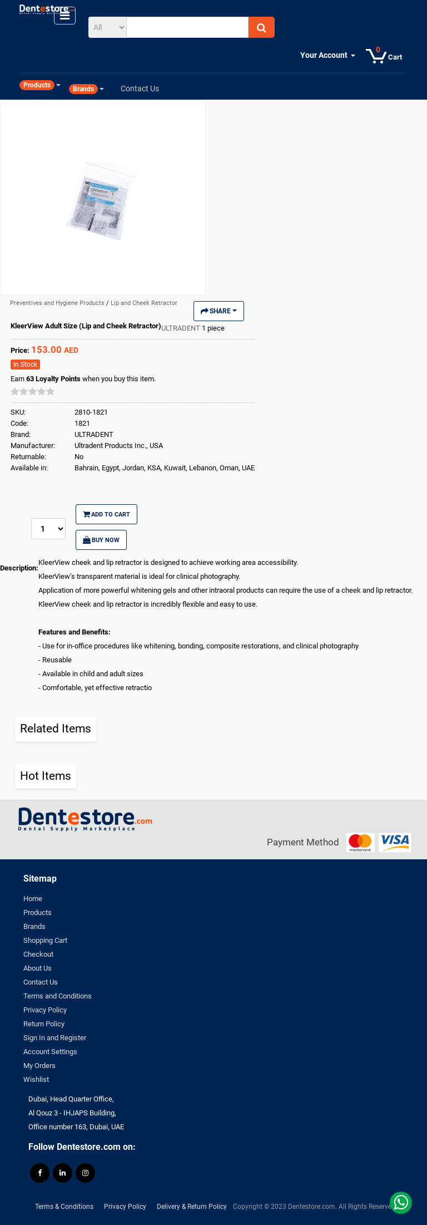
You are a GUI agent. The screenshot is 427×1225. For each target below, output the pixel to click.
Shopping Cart (45, 940)
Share (219, 311)
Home (32, 898)
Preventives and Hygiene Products (58, 303)
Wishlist (36, 1079)
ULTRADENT (181, 328)
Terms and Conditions (57, 996)
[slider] (33, 391)
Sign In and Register (54, 1038)
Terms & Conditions (64, 1207)
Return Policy (43, 1024)
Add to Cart (106, 514)
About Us (37, 968)
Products (37, 912)
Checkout (38, 954)
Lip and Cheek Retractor (144, 303)
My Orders (39, 1065)
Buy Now (101, 539)
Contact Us (40, 982)
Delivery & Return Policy (192, 1207)
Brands (34, 926)
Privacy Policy (45, 1010)
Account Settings (50, 1051)
